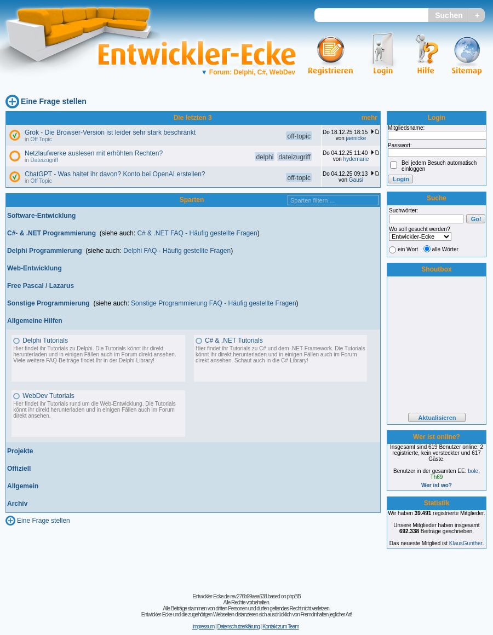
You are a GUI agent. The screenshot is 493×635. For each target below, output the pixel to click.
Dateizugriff (44, 160)
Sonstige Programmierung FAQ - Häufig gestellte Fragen (213, 303)
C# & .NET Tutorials (234, 340)
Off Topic (41, 139)
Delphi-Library (136, 360)
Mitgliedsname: (406, 128)
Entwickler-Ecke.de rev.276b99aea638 (229, 596)
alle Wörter (445, 249)
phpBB (294, 596)
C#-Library (294, 360)
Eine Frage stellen (54, 101)
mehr (369, 118)
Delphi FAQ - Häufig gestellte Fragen (177, 251)
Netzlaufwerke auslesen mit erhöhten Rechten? (94, 153)
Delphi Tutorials (45, 340)
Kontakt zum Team (280, 627)
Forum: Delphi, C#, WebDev (248, 72)
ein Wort (408, 249)
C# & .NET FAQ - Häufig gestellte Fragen (197, 233)
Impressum (203, 627)
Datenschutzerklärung (238, 627)
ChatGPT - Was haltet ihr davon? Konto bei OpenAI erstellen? (115, 174)
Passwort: (400, 145)
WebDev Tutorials (48, 396)
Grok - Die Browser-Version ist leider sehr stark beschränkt (110, 132)
